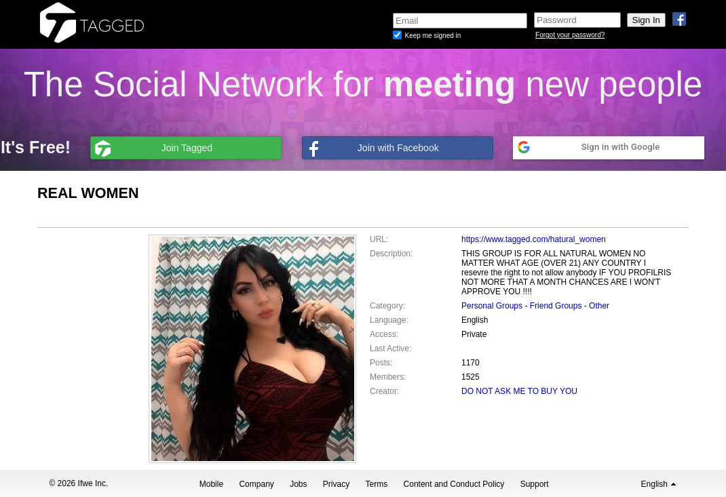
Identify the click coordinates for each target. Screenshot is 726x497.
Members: (388, 377)
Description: (391, 253)
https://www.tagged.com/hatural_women (533, 239)
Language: (389, 320)
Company (256, 484)
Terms (377, 484)
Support (534, 484)
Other (599, 306)
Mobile (211, 484)
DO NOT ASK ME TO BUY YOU (519, 391)
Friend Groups (556, 306)
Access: (384, 334)
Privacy (336, 484)
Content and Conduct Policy (454, 484)
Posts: (381, 362)
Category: (387, 306)
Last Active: (390, 348)
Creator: (384, 391)
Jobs (298, 484)
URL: (379, 239)
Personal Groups (491, 306)
